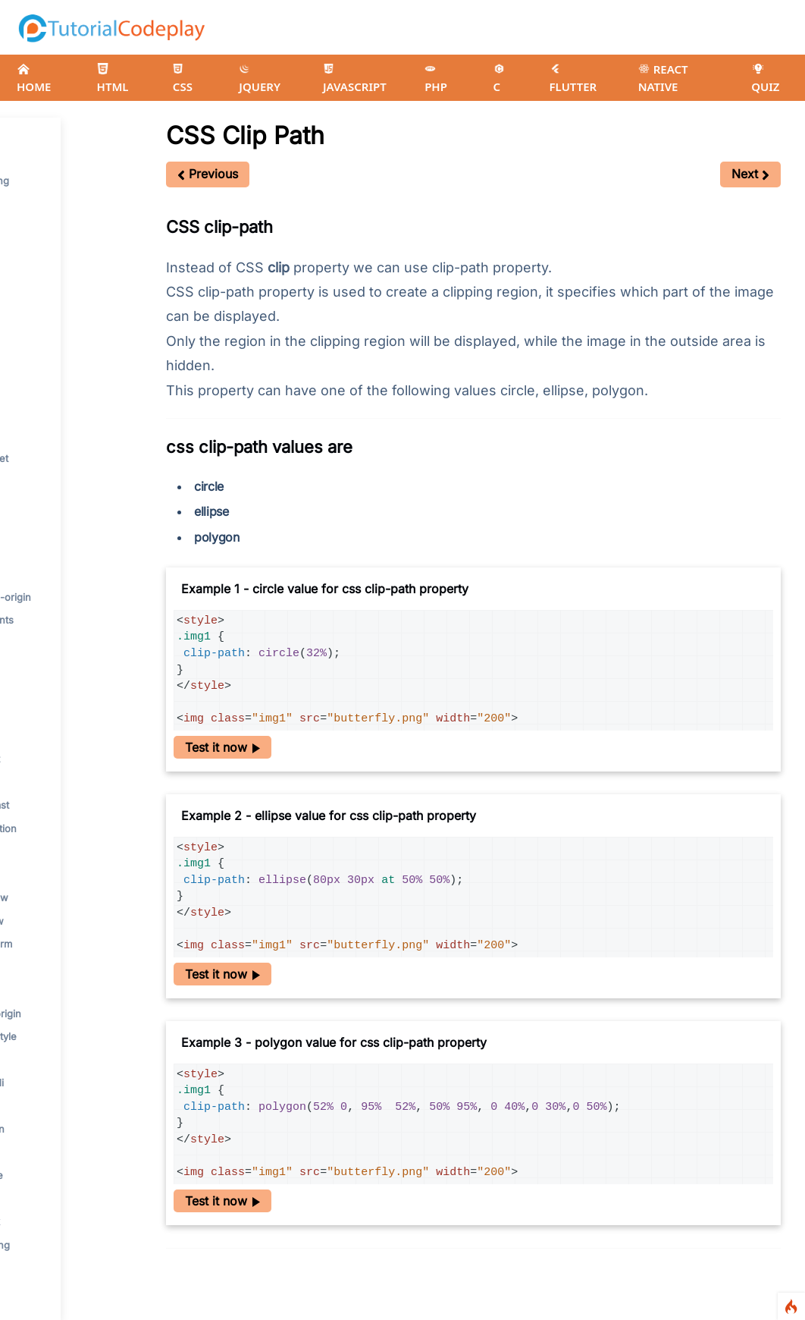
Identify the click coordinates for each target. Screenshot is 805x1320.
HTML (113, 78)
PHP (435, 79)
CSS (183, 79)
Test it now (222, 747)
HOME (34, 78)
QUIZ (765, 78)
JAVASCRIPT (355, 79)
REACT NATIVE (663, 77)
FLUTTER (573, 79)
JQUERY (259, 79)
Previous (207, 173)
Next (750, 173)
